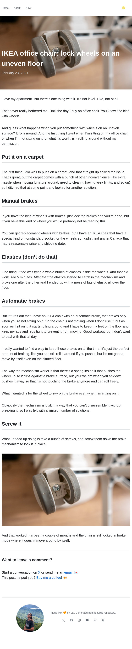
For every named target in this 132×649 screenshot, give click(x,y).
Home (5, 7)
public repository (105, 612)
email (68, 572)
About (17, 7)
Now (28, 7)
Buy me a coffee (48, 577)
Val (72, 612)
